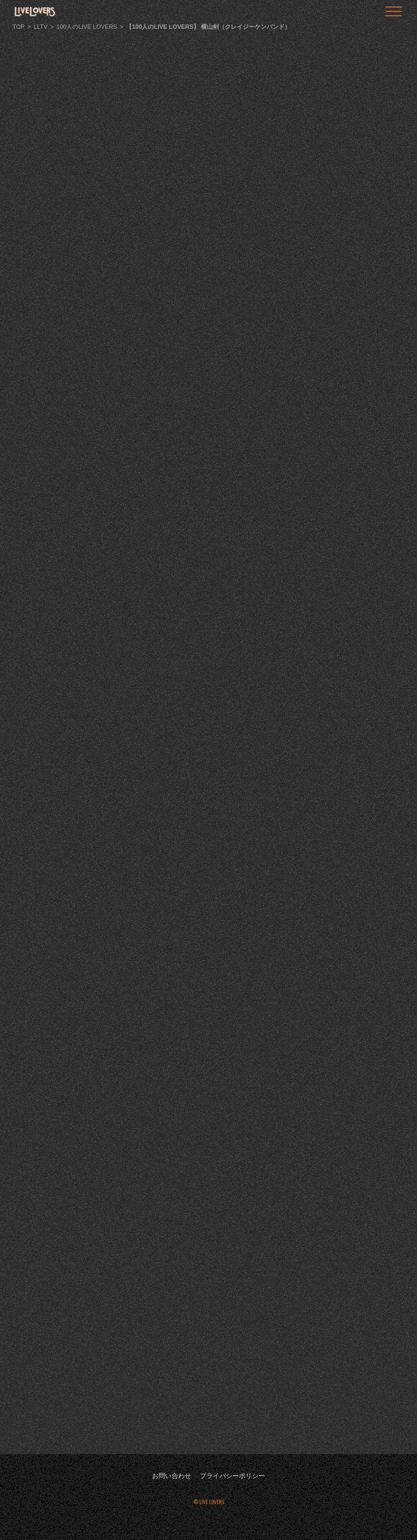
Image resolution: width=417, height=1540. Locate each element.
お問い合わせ (171, 1476)
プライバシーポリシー (232, 1476)
